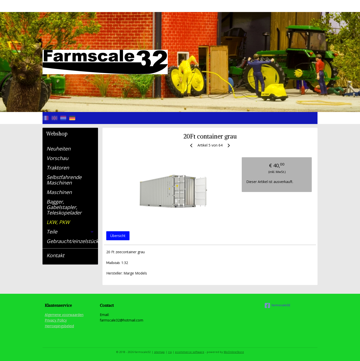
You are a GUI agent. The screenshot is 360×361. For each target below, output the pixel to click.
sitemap (159, 352)
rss (170, 352)
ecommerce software (189, 352)
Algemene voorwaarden (64, 314)
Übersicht (117, 235)
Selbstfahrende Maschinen (64, 180)
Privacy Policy (56, 320)
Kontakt (55, 255)
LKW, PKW (58, 222)
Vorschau (57, 158)
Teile (70, 231)
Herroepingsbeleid (59, 326)
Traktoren (57, 167)
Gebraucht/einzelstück (72, 241)
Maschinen (59, 192)
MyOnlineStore (234, 352)
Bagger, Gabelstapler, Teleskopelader (64, 207)
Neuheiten (58, 148)
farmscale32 (277, 305)
